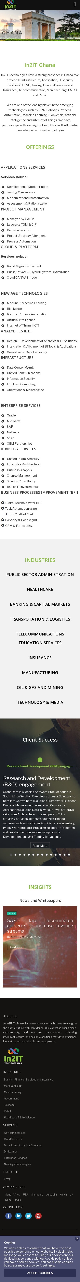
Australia (51, 1194)
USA (25, 1194)
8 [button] (42, 855)
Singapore (37, 1194)
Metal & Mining (13, 1085)
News (12, 913)
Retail (7, 1111)
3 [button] (20, 855)
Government (11, 1098)
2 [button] (15, 855)
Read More (40, 845)
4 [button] (24, 855)
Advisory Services (14, 1132)
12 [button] (60, 855)
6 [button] (33, 855)
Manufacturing (12, 1092)
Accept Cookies (40, 1272)
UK (71, 1194)
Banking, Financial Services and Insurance (28, 1079)
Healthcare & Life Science (19, 1117)
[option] (40, 762)
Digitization (10, 1151)
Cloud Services (13, 1139)
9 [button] (46, 855)
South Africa (12, 1194)
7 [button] (38, 855)
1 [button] (11, 855)
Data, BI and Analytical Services (22, 1145)
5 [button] (29, 855)
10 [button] (51, 855)
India (18, 1199)
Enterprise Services (15, 1157)
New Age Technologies (17, 1164)
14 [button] (69, 855)
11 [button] (55, 855)
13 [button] (64, 855)
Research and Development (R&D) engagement (36, 781)
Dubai (8, 1199)
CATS (7, 1179)
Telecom (9, 1104)
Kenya (63, 1194)
